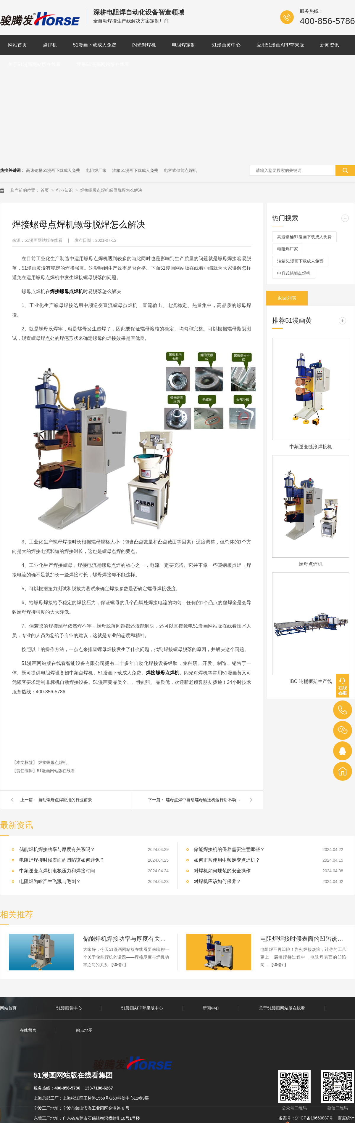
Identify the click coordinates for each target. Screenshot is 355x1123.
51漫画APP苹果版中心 (142, 1008)
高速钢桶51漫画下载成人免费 (53, 170)
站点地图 (84, 1030)
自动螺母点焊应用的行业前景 (65, 799)
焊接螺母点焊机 (52, 762)
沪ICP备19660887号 (314, 1118)
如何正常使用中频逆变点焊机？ (227, 860)
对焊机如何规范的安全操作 (222, 870)
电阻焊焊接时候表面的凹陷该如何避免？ (303, 938)
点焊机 (50, 44)
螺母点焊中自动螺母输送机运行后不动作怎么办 (204, 799)
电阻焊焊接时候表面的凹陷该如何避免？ (61, 860)
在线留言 (28, 1030)
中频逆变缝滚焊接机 (310, 446)
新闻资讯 (329, 44)
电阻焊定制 (184, 44)
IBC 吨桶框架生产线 (310, 681)
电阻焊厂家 (96, 170)
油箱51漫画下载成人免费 (135, 170)
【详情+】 (118, 964)
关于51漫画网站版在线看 (34, 64)
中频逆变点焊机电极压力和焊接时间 (57, 870)
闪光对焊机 (144, 44)
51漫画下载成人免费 (94, 44)
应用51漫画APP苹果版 (280, 44)
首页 (45, 190)
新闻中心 (211, 1008)
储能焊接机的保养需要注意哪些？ (229, 849)
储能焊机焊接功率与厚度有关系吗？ (57, 849)
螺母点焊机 (310, 564)
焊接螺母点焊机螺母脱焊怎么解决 (111, 190)
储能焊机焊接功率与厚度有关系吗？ (126, 938)
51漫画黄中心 (226, 44)
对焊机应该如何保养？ (217, 881)
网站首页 (17, 44)
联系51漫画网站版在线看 (103, 64)
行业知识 (65, 190)
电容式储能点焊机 (180, 170)
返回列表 (286, 297)
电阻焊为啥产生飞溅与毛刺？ (50, 881)
